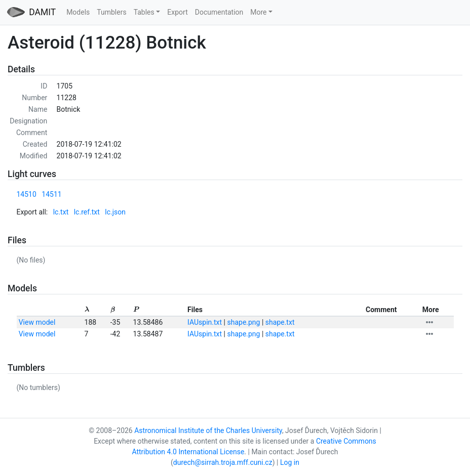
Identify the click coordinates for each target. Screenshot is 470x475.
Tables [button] (144, 12)
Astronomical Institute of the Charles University (208, 430)
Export (177, 12)
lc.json (115, 212)
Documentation (219, 12)
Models (78, 12)
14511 (51, 194)
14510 (26, 194)
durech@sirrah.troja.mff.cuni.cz (222, 462)
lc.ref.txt (87, 212)
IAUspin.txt (204, 322)
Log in (289, 462)
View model (37, 322)
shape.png (243, 322)
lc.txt (61, 212)
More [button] (258, 12)
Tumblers (111, 12)
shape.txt (280, 322)
